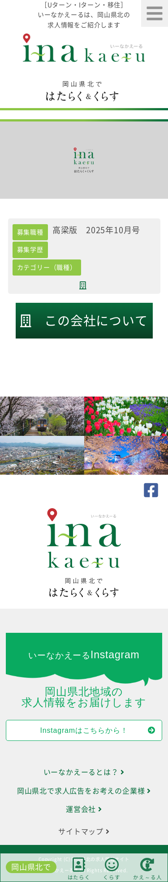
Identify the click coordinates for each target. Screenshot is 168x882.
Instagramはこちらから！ (97, 730)
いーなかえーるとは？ (84, 772)
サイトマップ (83, 831)
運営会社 (84, 809)
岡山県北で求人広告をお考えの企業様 (84, 790)
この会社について (83, 320)
